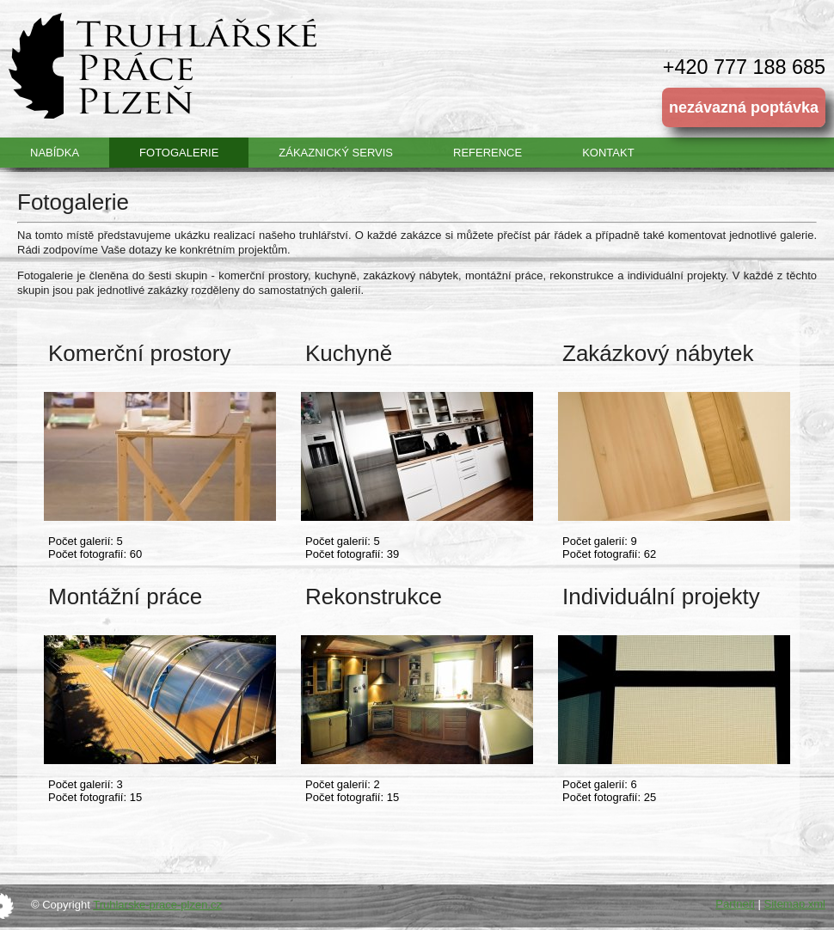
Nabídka (54, 152)
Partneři (735, 903)
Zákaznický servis (336, 152)
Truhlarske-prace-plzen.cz (157, 904)
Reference (487, 152)
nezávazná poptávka (744, 107)
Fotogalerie (178, 152)
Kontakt (608, 152)
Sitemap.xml (794, 903)
